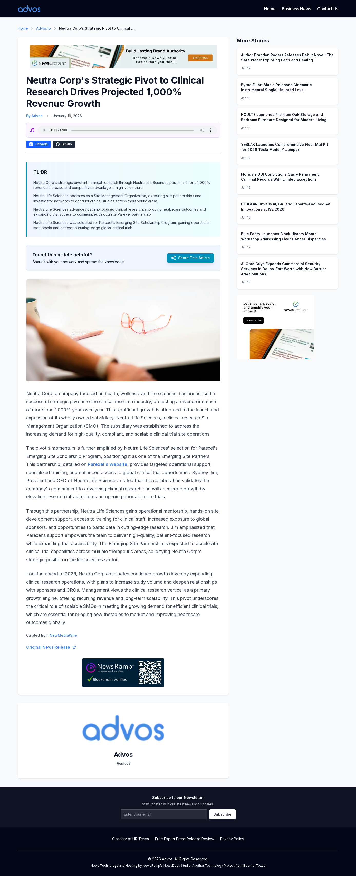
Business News (296, 8)
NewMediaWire (63, 635)
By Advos (34, 116)
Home (270, 8)
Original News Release (51, 647)
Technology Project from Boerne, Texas (235, 866)
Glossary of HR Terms (130, 839)
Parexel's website (107, 464)
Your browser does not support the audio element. (127, 130)
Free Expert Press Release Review (184, 839)
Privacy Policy (232, 839)
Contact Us (327, 8)
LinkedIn (38, 144)
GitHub (64, 144)
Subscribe (223, 814)
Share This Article (190, 257)
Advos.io (43, 28)
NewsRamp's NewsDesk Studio (167, 866)
